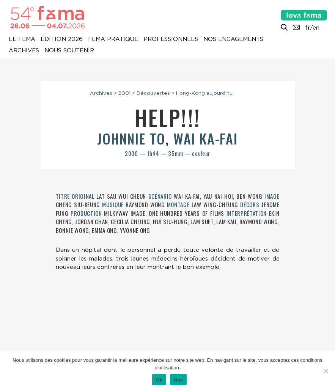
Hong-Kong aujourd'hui (205, 93)
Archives (24, 50)
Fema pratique (113, 39)
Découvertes (153, 93)
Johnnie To (131, 138)
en (316, 27)
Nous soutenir (69, 50)
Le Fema (22, 39)
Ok (159, 380)
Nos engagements (233, 39)
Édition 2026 (62, 39)
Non (178, 380)
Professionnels (170, 39)
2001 (124, 93)
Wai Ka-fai (205, 138)
